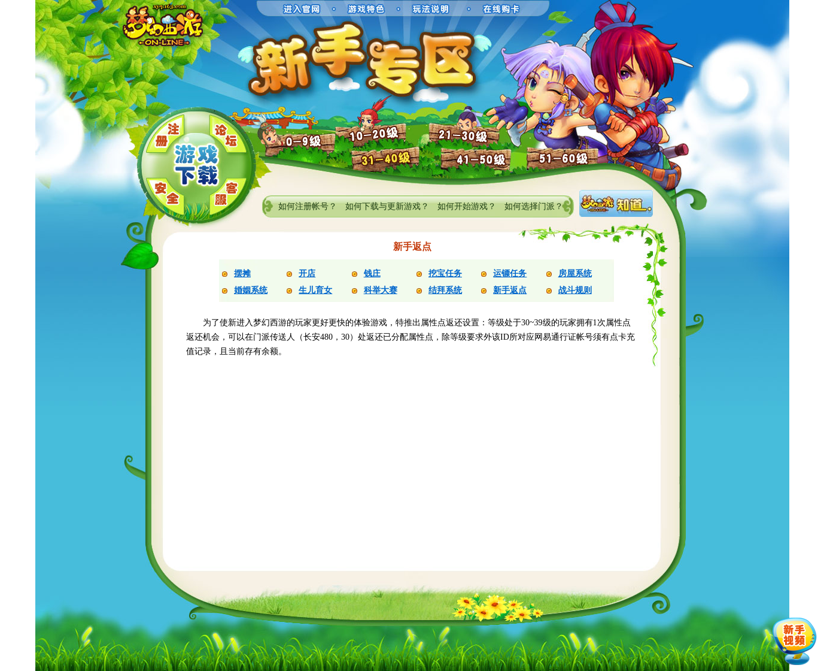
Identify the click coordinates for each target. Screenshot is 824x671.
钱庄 (372, 273)
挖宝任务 (445, 273)
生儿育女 (315, 290)
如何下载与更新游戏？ (387, 206)
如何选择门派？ (533, 206)
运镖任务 (510, 273)
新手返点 (510, 290)
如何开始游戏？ (466, 206)
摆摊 (242, 273)
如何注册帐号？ (307, 206)
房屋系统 (575, 273)
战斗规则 (575, 290)
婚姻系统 (250, 290)
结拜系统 (445, 290)
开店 (307, 273)
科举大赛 (380, 290)
